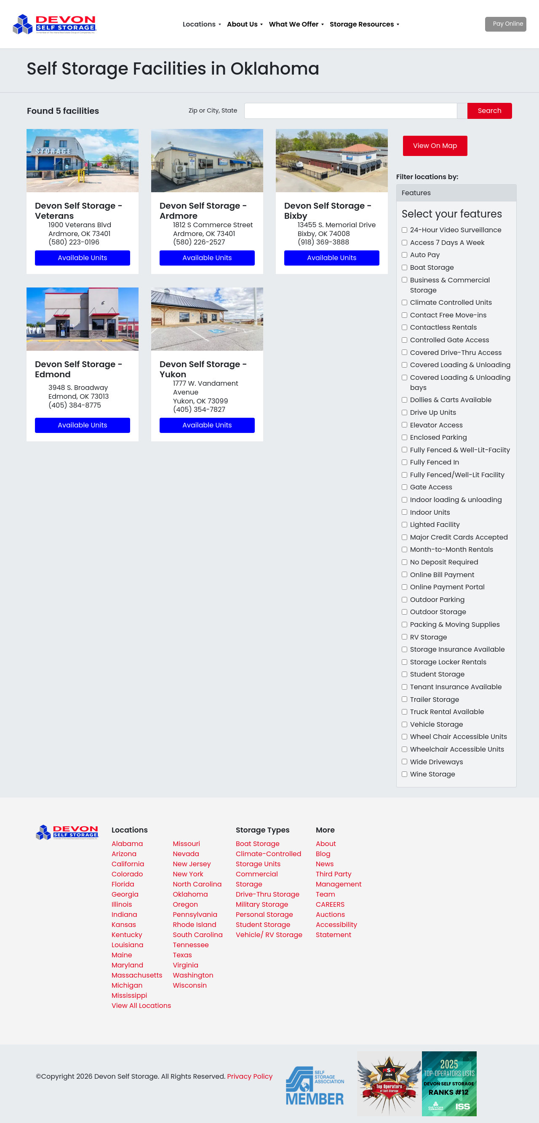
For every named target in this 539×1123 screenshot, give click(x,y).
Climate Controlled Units (451, 302)
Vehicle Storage (436, 724)
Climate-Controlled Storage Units (269, 859)
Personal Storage (264, 914)
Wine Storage (432, 774)
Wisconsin (190, 985)
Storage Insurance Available (457, 649)
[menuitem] (202, 24)
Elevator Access (436, 425)
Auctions (330, 914)
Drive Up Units (433, 412)
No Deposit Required (444, 562)
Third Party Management (339, 879)
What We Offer (294, 24)
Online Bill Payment (442, 575)
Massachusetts (137, 975)
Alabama (127, 844)
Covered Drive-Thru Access (456, 352)
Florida (123, 884)
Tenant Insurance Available (456, 687)
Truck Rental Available (447, 712)
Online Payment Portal (447, 587)
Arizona (124, 854)
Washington (193, 975)
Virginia (185, 965)
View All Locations (141, 1005)
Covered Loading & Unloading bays (460, 382)
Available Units (82, 258)
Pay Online (493, 24)
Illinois (122, 904)
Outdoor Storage (438, 612)
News (325, 864)
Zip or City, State (213, 110)
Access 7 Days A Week (447, 242)
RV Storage (428, 637)
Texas (182, 955)
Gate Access (431, 487)
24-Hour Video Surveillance (456, 230)
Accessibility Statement (336, 930)
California (128, 864)
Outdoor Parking (437, 599)
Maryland (127, 965)
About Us (242, 24)
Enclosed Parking (438, 437)
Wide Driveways (436, 762)
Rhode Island (194, 925)
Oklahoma (190, 894)
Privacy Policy (249, 1076)
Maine (122, 955)
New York (188, 874)
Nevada (186, 854)
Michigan (127, 985)
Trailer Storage (434, 699)
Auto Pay (425, 255)
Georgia (125, 894)
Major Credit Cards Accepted (459, 537)
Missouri (186, 844)
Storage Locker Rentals (448, 662)
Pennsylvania (195, 914)
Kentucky (127, 935)
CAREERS (330, 904)
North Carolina (197, 884)
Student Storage (437, 674)
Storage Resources (362, 24)
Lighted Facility (435, 524)
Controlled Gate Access (449, 340)
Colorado (127, 874)
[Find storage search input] (350, 111)
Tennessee (191, 945)
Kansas (124, 925)
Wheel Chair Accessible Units (458, 737)
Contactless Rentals (443, 327)
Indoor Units (430, 512)
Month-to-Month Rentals (451, 549)
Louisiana (128, 945)
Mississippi (129, 995)
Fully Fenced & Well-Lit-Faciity (460, 450)
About (326, 844)
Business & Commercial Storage (450, 285)
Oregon (185, 904)
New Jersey (192, 864)
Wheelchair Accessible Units (457, 749)
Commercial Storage (257, 879)
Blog (323, 854)
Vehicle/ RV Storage (269, 935)
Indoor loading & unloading (456, 500)
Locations (199, 24)
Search (490, 111)
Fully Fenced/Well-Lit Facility (457, 475)
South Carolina (198, 935)
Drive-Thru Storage (267, 894)
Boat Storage (432, 267)
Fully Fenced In (434, 462)
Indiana (124, 914)
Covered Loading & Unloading (460, 365)
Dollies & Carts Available (451, 400)
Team (325, 894)
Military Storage (262, 904)
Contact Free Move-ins (448, 315)
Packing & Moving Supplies (455, 624)
